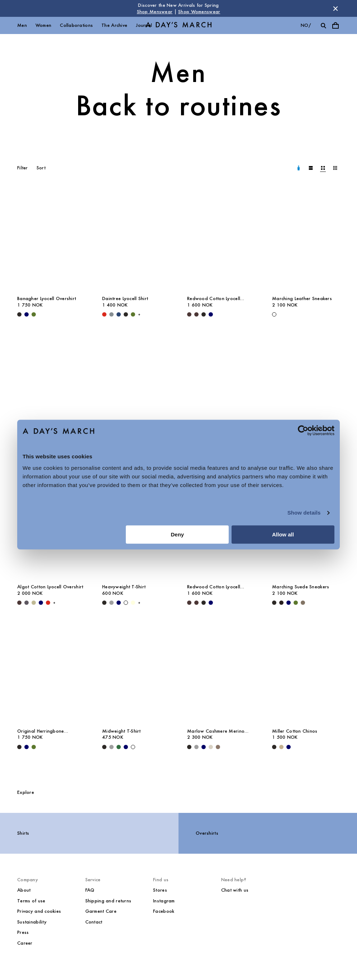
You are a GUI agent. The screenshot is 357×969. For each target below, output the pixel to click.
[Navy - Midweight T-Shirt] (126, 747)
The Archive (114, 25)
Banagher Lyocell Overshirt (46, 298)
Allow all (283, 534)
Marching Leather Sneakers (302, 298)
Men (22, 25)
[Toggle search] (323, 25)
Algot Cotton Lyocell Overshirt (50, 587)
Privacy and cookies (39, 911)
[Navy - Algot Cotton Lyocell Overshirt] (41, 603)
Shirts (23, 833)
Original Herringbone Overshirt (40, 731)
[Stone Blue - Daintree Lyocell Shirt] (111, 314)
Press (23, 932)
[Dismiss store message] (335, 9)
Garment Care (100, 911)
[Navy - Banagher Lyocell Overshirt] (26, 314)
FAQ (90, 890)
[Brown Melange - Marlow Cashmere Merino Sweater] (218, 747)
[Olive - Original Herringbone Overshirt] (34, 747)
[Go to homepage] (178, 25)
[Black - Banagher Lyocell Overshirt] (19, 314)
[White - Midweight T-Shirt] (133, 747)
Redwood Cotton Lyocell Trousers (213, 298)
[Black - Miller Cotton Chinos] (274, 747)
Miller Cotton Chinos (295, 731)
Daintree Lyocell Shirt (125, 298)
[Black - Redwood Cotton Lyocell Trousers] (203, 314)
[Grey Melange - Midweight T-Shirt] (111, 747)
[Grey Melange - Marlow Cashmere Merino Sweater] (196, 747)
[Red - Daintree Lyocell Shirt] (104, 314)
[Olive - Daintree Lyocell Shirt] (133, 314)
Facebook (163, 911)
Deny (177, 534)
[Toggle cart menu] (335, 25)
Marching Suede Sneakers (300, 587)
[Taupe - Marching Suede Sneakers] (303, 603)
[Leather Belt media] (306, 384)
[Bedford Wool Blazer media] (51, 384)
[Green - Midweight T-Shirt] (118, 747)
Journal (144, 25)
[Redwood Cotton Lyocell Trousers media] (221, 240)
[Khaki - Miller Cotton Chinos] (281, 747)
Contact (94, 922)
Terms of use (31, 901)
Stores (160, 890)
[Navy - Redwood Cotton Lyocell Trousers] (211, 314)
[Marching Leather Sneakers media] (306, 240)
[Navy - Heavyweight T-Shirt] (118, 603)
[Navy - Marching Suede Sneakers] (288, 603)
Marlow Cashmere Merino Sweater (215, 731)
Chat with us (234, 890)
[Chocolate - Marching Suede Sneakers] (281, 603)
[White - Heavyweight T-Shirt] (126, 603)
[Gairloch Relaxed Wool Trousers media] (221, 384)
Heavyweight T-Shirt (124, 587)
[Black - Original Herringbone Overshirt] (19, 747)
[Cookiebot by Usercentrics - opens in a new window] (303, 430)
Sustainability (32, 922)
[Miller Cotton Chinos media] (306, 673)
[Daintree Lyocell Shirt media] (136, 240)
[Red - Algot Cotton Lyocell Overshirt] (48, 603)
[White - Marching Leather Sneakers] (274, 314)
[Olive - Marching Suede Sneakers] (296, 603)
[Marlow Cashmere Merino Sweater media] (221, 673)
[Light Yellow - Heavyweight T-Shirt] (133, 603)
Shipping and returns (108, 901)
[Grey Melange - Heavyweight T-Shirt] (111, 603)
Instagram (164, 901)
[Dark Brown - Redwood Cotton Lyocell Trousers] (189, 314)
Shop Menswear (155, 12)
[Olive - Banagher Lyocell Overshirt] (34, 314)
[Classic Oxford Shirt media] (136, 384)
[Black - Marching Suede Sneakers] (274, 603)
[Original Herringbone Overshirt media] (51, 673)
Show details (304, 513)
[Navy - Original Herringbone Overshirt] (26, 747)
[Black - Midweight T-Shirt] (104, 747)
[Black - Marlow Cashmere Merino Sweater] (189, 747)
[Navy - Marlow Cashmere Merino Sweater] (203, 747)
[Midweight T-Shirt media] (136, 673)
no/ (306, 25)
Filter (22, 168)
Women (43, 25)
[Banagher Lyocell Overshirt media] (51, 240)
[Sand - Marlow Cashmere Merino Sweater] (211, 747)
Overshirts (207, 833)
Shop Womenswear (199, 12)
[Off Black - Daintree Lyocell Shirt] (126, 314)
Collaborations (76, 25)
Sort (41, 168)
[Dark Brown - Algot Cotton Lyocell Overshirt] (19, 603)
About (23, 890)
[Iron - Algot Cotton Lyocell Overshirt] (26, 603)
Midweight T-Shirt (121, 731)
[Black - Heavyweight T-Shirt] (104, 603)
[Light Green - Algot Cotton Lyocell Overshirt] (34, 603)
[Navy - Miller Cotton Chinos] (288, 747)
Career (25, 943)
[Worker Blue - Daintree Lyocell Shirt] (118, 314)
